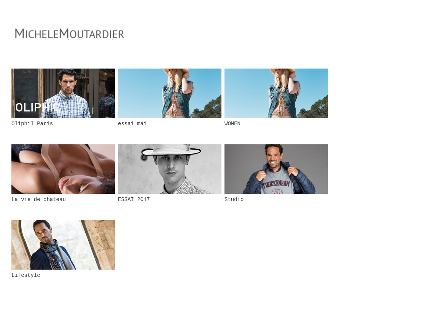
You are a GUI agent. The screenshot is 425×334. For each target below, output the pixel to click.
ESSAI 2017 (134, 200)
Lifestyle (25, 275)
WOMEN (232, 124)
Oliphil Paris (32, 124)
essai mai (132, 124)
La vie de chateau (38, 200)
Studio (234, 200)
